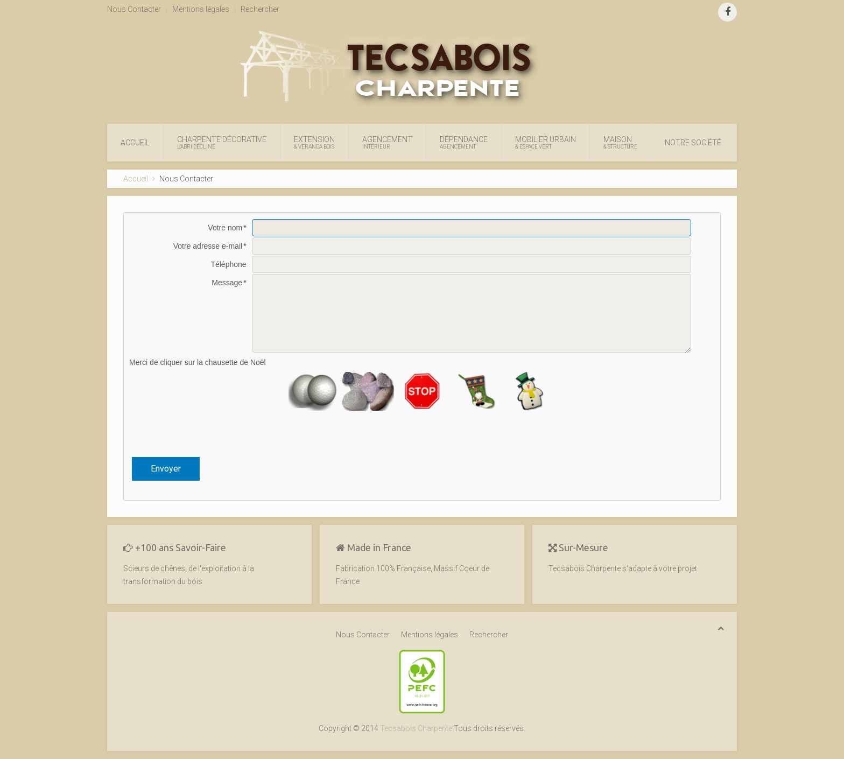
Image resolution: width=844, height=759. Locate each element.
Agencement (387, 142)
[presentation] (422, 434)
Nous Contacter (134, 9)
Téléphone (228, 264)
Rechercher (260, 9)
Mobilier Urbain (545, 142)
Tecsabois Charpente (416, 728)
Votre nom (225, 227)
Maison (620, 142)
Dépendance (464, 142)
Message (227, 282)
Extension (314, 142)
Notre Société (693, 142)
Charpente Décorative (221, 142)
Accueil (135, 142)
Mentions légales (200, 9)
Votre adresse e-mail (207, 246)
